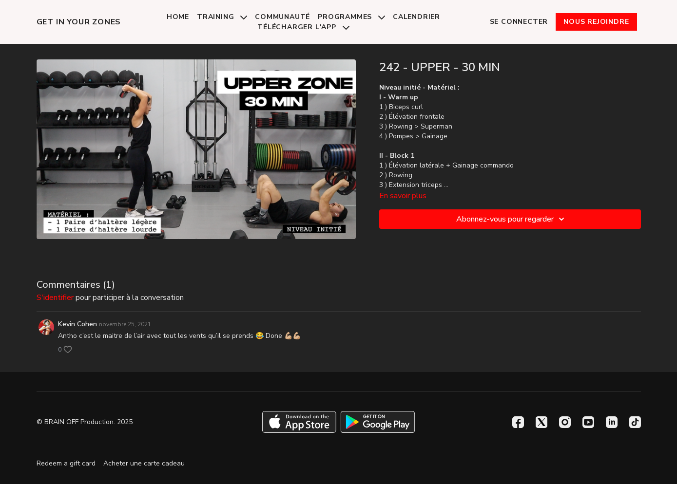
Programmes (351, 16)
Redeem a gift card (66, 463)
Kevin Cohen (77, 324)
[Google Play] (377, 422)
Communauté (282, 16)
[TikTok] (635, 422)
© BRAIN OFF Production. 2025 (85, 422)
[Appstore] (299, 422)
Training (222, 16)
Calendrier (416, 16)
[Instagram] (565, 422)
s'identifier (55, 297)
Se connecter (519, 21)
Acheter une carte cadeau (144, 463)
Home (178, 16)
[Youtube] (588, 422)
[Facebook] (518, 422)
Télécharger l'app (303, 27)
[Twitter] (541, 422)
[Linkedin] (612, 422)
